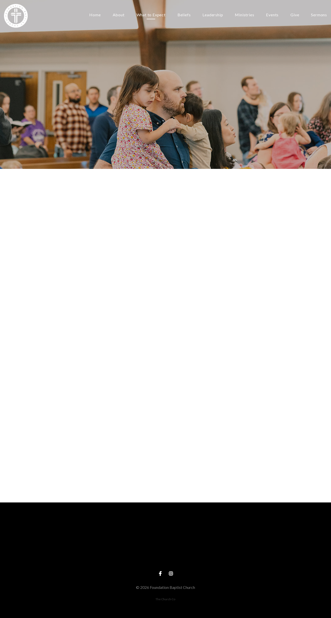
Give (294, 15)
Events (272, 15)
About (119, 15)
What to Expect (151, 15)
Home (95, 15)
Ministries (244, 15)
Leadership (212, 15)
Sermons (319, 15)
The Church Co (165, 599)
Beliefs (184, 15)
